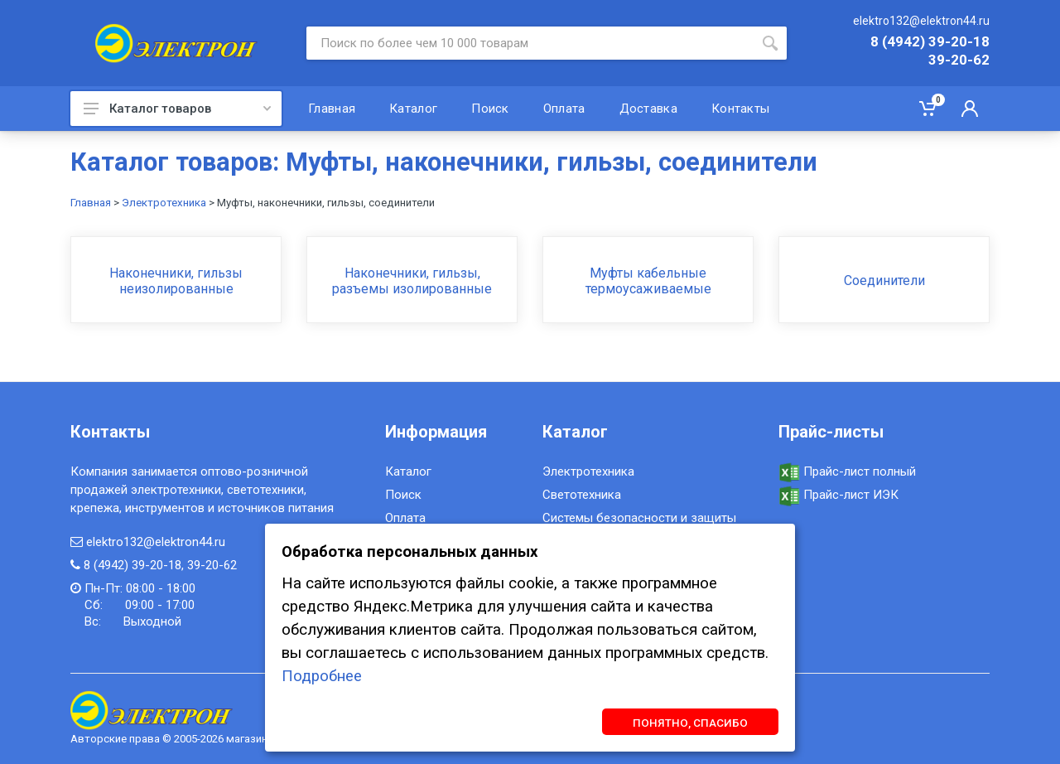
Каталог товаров (177, 108)
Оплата (405, 517)
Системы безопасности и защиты (639, 517)
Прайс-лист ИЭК (838, 494)
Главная (90, 202)
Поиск (403, 494)
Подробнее (322, 676)
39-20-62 (959, 60)
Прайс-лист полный (847, 471)
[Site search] (530, 43)
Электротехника (164, 202)
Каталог (408, 471)
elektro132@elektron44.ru (921, 20)
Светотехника (581, 494)
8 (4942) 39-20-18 (930, 42)
